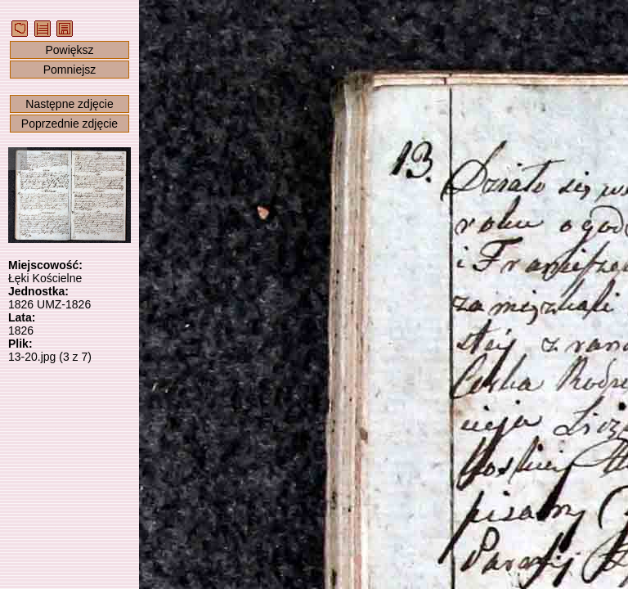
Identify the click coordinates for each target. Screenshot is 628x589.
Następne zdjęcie (69, 103)
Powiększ (69, 49)
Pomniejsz (69, 69)
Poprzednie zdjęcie (69, 123)
